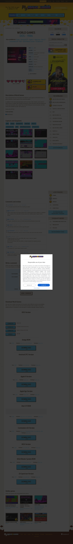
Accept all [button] (43, 285)
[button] (36, 288)
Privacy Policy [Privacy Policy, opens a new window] (39, 281)
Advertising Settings (31, 280)
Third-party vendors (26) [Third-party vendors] (35, 273)
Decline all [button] (29, 285)
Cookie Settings (32, 281)
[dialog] (36, 272)
